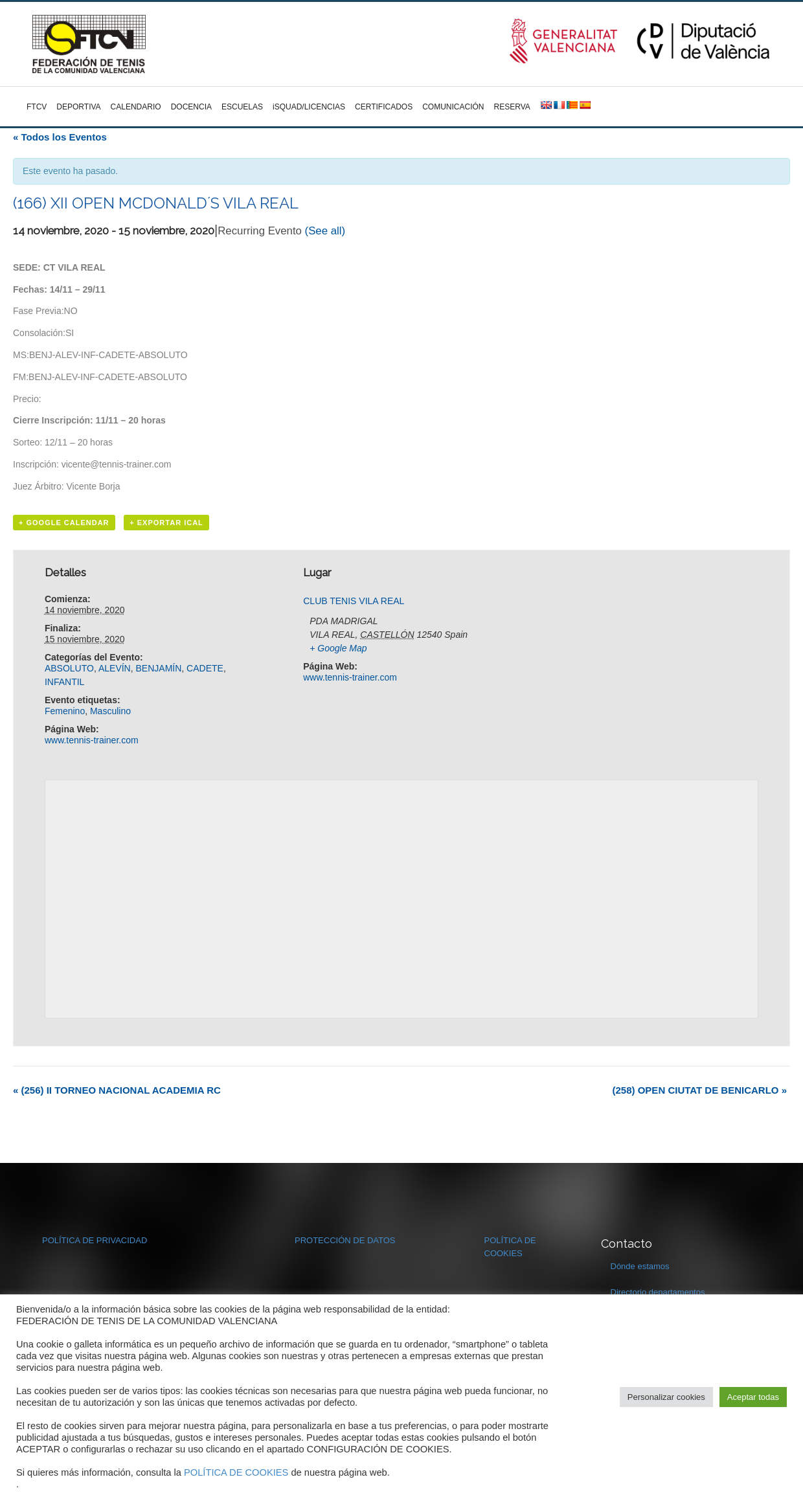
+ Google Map (338, 648)
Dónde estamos (640, 1266)
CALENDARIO (136, 106)
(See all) (325, 231)
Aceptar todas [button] (753, 1397)
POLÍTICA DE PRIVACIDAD (94, 1240)
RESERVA (512, 106)
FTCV (37, 106)
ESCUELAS (242, 106)
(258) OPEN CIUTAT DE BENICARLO (700, 1090)
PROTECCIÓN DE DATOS (345, 1240)
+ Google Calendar (64, 522)
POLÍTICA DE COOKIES (236, 1472)
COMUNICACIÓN (453, 106)
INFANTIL (64, 682)
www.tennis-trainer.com (92, 740)
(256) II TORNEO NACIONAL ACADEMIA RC (117, 1090)
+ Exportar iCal (166, 522)
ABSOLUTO (69, 668)
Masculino (110, 711)
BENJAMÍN (159, 668)
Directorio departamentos (658, 1292)
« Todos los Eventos (60, 136)
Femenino (65, 711)
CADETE (205, 668)
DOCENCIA (191, 106)
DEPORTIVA (78, 106)
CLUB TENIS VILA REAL (353, 601)
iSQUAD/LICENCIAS (309, 106)
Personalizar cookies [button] (666, 1397)
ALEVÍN (114, 668)
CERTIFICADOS (384, 106)
